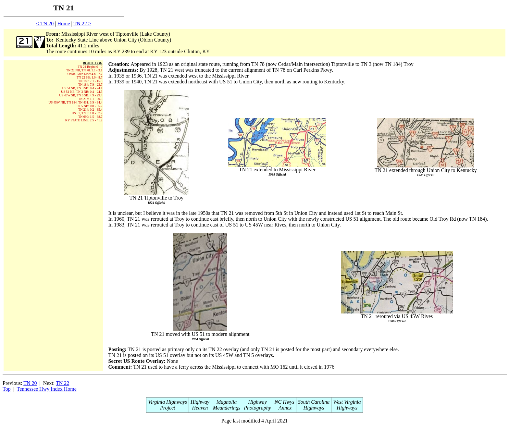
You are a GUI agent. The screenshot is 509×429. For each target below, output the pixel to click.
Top (7, 389)
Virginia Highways (167, 402)
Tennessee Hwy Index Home (47, 389)
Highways (314, 408)
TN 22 (62, 383)
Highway (200, 402)
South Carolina (314, 402)
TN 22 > (82, 23)
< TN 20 (45, 23)
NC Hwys (284, 402)
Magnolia (227, 402)
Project (167, 408)
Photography (257, 408)
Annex (284, 408)
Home (63, 23)
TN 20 (30, 383)
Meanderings (226, 408)
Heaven (200, 408)
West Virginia (347, 402)
